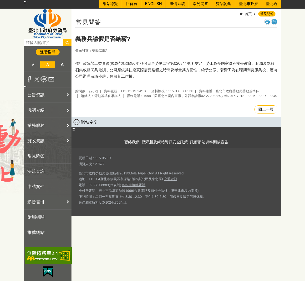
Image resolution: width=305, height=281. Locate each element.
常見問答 (200, 4)
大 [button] (62, 64)
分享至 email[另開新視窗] (51, 79)
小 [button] (33, 64)
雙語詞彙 (223, 4)
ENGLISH (153, 4)
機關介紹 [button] (36, 110)
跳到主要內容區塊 (2, 2)
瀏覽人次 (85, 164)
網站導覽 (110, 4)
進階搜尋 (47, 52)
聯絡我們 (132, 142)
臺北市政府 (248, 4)
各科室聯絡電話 (133, 185)
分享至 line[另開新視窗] (44, 79)
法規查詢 (36, 171)
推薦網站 (36, 232)
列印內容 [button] (267, 22)
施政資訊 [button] (36, 140)
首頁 (248, 14)
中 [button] (47, 64)
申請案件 (36, 186)
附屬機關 (36, 217)
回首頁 (131, 4)
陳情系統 (177, 4)
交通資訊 (170, 179)
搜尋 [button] (67, 42)
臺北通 (271, 4)
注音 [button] (274, 22)
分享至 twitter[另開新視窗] (37, 79)
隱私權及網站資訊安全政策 (165, 142)
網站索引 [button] (89, 121)
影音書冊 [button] (36, 202)
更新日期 (85, 158)
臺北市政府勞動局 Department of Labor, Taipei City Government (47, 24)
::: (26, 2)
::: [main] (78, 12)
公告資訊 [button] (36, 94)
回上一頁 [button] (266, 109)
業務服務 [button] (36, 125)
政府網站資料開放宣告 (209, 142)
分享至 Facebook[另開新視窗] (29, 79)
